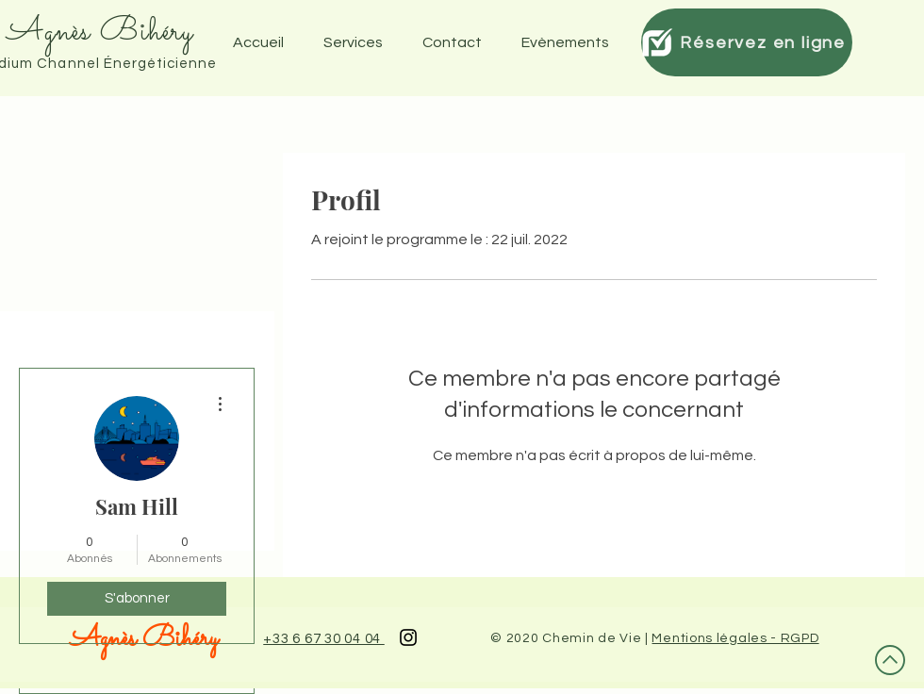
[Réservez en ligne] (746, 42)
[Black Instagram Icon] (408, 637)
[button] (571, 42)
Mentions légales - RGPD (735, 638)
